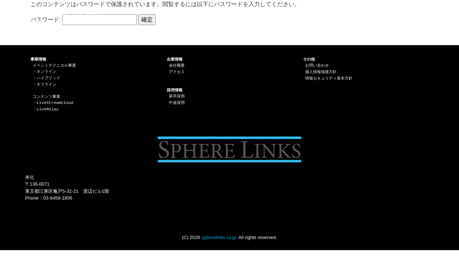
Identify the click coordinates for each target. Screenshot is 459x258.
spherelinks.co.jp (219, 237)
